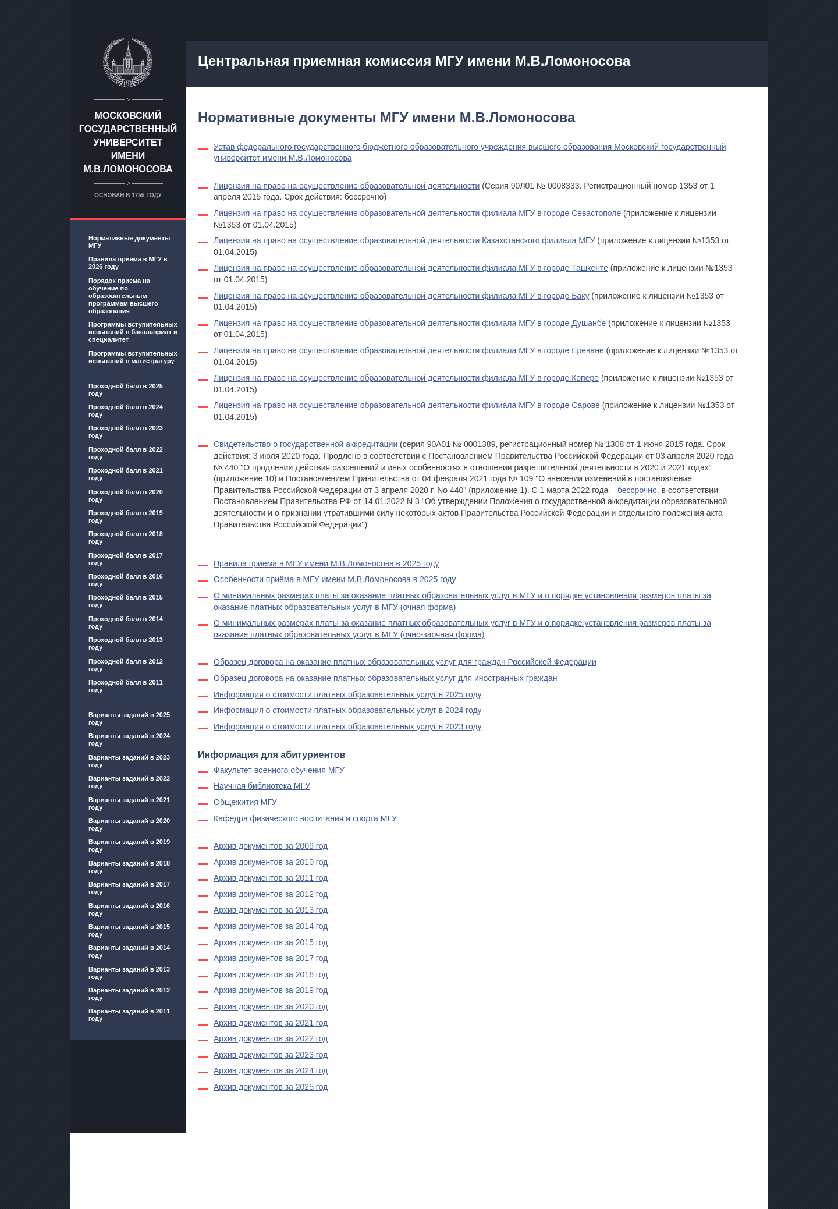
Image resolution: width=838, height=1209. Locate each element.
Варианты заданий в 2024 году (129, 739)
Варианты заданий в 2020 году (129, 824)
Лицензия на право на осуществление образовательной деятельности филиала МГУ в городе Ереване (409, 350)
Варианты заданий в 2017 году (129, 888)
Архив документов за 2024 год (271, 1070)
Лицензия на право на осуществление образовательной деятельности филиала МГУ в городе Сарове (407, 405)
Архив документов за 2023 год (271, 1054)
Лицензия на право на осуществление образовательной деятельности (347, 185)
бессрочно (637, 490)
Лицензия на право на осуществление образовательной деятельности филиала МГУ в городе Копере (406, 377)
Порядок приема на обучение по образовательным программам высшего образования (123, 295)
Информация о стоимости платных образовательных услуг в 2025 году (348, 694)
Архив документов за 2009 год (271, 845)
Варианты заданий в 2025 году (129, 718)
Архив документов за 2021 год (271, 1022)
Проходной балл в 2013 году (125, 643)
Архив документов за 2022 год (271, 1038)
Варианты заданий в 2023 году (129, 761)
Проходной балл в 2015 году (125, 601)
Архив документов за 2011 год (271, 877)
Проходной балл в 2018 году (125, 537)
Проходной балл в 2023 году (125, 431)
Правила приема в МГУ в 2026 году (128, 263)
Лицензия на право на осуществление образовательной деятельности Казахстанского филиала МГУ (404, 240)
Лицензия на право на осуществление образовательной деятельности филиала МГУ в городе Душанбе (410, 323)
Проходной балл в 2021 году (125, 474)
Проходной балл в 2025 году (125, 389)
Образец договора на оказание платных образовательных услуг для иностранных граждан (385, 678)
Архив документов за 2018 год (271, 974)
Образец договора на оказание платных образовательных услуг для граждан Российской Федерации (405, 661)
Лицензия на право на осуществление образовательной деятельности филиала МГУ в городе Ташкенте (411, 267)
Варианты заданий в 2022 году (129, 782)
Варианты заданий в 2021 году (129, 803)
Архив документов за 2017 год (271, 958)
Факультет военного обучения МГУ (279, 770)
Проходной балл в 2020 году (125, 495)
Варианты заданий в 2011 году (129, 1015)
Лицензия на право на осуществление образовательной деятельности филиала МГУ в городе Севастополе (417, 213)
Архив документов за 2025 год (271, 1086)
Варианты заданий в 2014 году (129, 951)
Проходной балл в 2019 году (125, 516)
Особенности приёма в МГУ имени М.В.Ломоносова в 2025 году (335, 579)
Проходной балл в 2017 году (125, 559)
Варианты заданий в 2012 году (129, 994)
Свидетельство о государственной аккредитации (305, 444)
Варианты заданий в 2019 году (129, 845)
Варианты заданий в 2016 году (129, 909)
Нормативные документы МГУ (129, 242)
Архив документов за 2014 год (271, 926)
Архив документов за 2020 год (271, 1006)
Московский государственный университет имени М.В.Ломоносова (128, 142)
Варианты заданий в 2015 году (129, 930)
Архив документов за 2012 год (271, 894)
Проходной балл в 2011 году (125, 686)
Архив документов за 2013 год (271, 909)
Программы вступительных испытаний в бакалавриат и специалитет (132, 332)
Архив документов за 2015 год (271, 942)
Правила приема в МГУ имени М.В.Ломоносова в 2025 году (326, 563)
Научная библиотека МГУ (262, 785)
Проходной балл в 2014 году (125, 622)
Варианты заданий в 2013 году (129, 973)
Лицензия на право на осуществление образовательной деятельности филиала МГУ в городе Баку (401, 295)
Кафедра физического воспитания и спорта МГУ (305, 818)
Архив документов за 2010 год (271, 862)
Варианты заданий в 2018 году (129, 867)
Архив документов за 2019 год (271, 990)
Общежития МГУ (245, 802)
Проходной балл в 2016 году (125, 580)
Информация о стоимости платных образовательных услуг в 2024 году (348, 710)
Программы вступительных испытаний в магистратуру (132, 357)
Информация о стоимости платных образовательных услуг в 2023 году (348, 726)
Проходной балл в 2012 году (125, 665)
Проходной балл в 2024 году (125, 410)
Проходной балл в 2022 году (125, 453)
